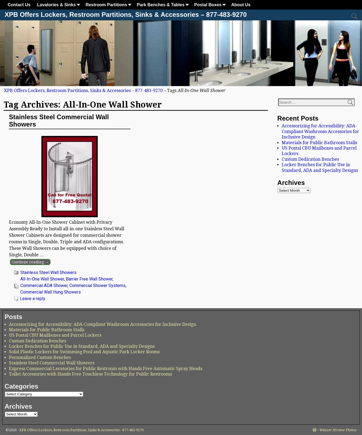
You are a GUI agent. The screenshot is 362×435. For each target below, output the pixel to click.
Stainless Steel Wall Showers (48, 272)
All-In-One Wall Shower (42, 279)
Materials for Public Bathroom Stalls (319, 142)
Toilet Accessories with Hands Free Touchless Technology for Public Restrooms (90, 374)
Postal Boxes (211, 5)
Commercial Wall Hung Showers (50, 292)
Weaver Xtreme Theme (337, 430)
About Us (241, 4)
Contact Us (19, 4)
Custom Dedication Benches (310, 159)
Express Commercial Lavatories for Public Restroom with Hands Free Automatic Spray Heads (105, 368)
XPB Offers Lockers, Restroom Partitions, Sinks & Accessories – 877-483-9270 (126, 14)
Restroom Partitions (110, 5)
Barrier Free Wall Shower (89, 279)
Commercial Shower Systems (97, 285)
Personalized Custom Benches (40, 357)
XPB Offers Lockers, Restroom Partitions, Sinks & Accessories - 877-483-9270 (81, 430)
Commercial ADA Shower (44, 285)
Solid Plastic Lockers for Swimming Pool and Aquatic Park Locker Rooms (84, 351)
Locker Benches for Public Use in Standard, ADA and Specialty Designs (320, 167)
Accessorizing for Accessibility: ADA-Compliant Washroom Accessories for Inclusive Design (320, 131)
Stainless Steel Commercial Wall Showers (59, 120)
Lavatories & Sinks (59, 5)
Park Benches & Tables (164, 5)
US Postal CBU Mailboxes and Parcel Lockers (55, 335)
